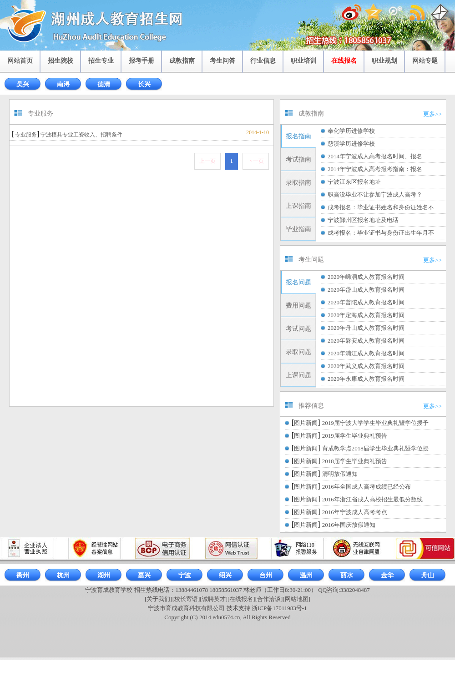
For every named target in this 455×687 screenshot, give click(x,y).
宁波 (184, 575)
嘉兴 (144, 575)
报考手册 (141, 60)
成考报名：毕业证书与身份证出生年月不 (381, 232)
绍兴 (225, 575)
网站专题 (425, 60)
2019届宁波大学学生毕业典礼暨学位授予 (375, 422)
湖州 (103, 575)
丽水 (346, 575)
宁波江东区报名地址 (354, 181)
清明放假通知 (340, 473)
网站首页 (20, 60)
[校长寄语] (186, 599)
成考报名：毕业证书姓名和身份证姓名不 (381, 207)
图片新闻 (306, 422)
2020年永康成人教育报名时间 (366, 378)
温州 (306, 575)
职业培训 (303, 60)
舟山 (427, 575)
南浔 (63, 84)
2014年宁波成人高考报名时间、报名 (375, 156)
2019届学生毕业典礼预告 (354, 435)
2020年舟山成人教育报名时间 (366, 327)
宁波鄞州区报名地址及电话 (363, 220)
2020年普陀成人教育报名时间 (366, 302)
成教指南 (182, 60)
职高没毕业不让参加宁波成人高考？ (375, 194)
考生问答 (222, 60)
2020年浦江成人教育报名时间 (366, 353)
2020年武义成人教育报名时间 (366, 366)
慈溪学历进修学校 (351, 143)
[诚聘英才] (214, 599)
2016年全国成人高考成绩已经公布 (366, 486)
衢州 (22, 575)
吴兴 (22, 84)
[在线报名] (241, 599)
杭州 (63, 575)
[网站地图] (296, 599)
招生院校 (60, 60)
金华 (387, 575)
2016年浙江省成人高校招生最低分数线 (372, 499)
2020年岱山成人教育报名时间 (366, 289)
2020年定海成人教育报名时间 (366, 315)
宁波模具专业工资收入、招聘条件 (81, 134)
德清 (103, 84)
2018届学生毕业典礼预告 (354, 461)
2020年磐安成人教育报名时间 (366, 340)
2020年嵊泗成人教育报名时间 (366, 276)
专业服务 (26, 134)
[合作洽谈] (269, 599)
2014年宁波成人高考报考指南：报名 (375, 169)
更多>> (432, 114)
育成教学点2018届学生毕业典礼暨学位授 (375, 448)
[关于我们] (158, 599)
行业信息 (263, 60)
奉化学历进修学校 (351, 130)
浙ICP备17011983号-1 (279, 608)
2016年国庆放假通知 (348, 524)
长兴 (144, 84)
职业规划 (384, 60)
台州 (265, 575)
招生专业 (101, 60)
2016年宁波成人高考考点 (354, 512)
